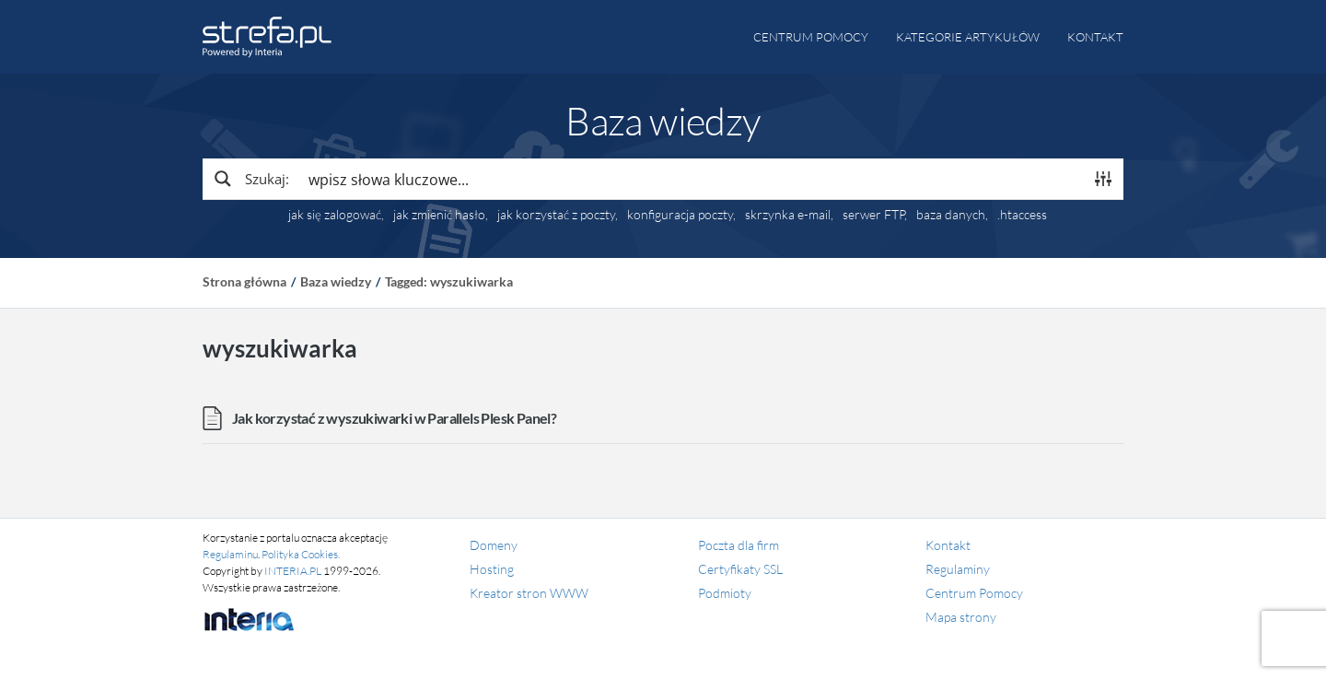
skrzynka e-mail (788, 214)
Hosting (492, 569)
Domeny (494, 545)
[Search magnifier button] (250, 178)
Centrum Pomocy (974, 593)
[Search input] (691, 179)
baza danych (950, 214)
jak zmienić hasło (439, 214)
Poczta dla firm (738, 545)
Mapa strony (960, 617)
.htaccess (1022, 214)
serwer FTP (873, 214)
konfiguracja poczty (680, 214)
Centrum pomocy (810, 36)
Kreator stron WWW (529, 593)
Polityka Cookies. (301, 554)
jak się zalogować (334, 214)
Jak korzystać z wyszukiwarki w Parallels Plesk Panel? (394, 418)
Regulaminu (230, 554)
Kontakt (1095, 36)
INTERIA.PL (292, 571)
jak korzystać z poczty (556, 214)
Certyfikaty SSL (740, 569)
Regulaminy (957, 569)
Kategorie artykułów (968, 36)
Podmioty (724, 593)
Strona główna (244, 281)
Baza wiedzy (335, 281)
